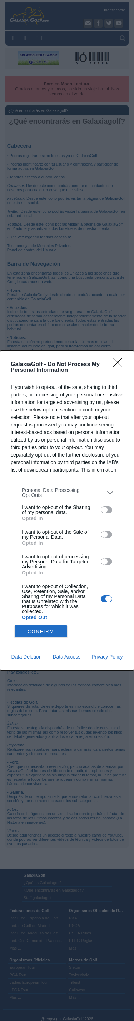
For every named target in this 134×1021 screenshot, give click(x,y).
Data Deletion (26, 657)
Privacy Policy (107, 657)
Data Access (66, 657)
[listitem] (67, 493)
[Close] (120, 364)
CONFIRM (41, 631)
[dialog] (67, 510)
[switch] (106, 509)
